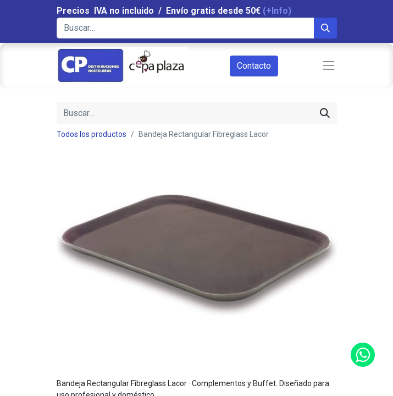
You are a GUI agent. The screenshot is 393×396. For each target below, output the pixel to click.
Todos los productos (91, 134)
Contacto (254, 66)
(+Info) (277, 11)
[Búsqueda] (325, 28)
